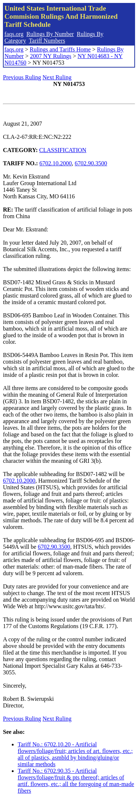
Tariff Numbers (47, 40)
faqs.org (14, 34)
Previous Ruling (22, 77)
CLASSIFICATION (62, 150)
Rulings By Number (50, 34)
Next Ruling (57, 77)
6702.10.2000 (55, 163)
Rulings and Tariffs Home (60, 49)
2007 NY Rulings (50, 56)
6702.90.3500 (91, 163)
